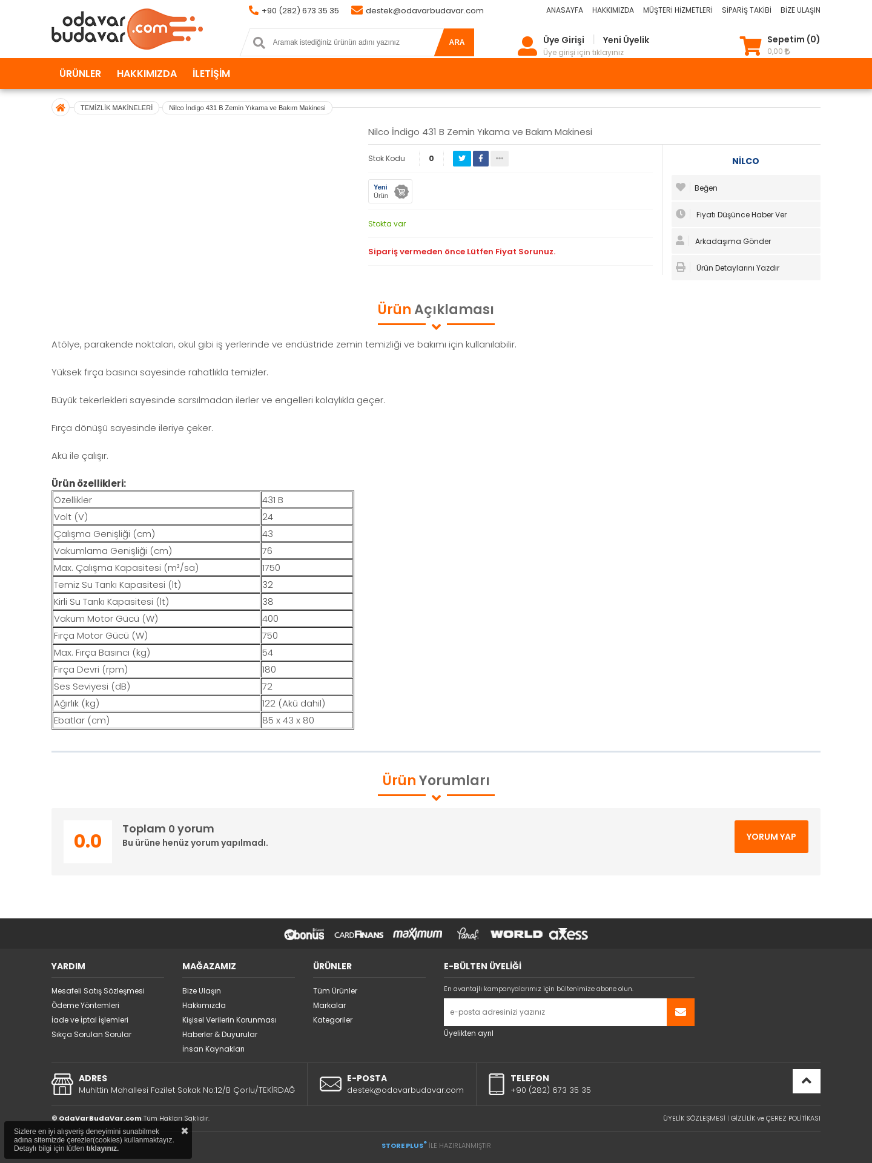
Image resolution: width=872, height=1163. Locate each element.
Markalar (329, 1005)
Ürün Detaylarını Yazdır (727, 267)
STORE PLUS (404, 1145)
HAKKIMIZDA (613, 10)
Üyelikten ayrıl (469, 1033)
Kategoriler (332, 1020)
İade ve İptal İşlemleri (89, 1020)
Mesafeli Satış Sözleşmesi (98, 991)
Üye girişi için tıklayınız (583, 52)
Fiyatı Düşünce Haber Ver (731, 214)
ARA (457, 42)
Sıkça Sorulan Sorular (91, 1034)
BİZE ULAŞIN (801, 10)
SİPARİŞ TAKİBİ (746, 10)
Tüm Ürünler (335, 991)
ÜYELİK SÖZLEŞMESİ (694, 1118)
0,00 (778, 51)
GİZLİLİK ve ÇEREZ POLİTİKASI (776, 1118)
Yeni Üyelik (626, 40)
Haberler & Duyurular (219, 1034)
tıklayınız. (102, 1148)
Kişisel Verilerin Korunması (229, 1020)
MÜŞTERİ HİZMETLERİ (678, 10)
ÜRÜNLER (80, 74)
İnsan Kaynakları (213, 1049)
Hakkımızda (204, 1005)
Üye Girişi (563, 40)
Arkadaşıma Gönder (723, 241)
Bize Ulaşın (201, 991)
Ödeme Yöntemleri (85, 1005)
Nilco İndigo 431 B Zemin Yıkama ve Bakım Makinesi (247, 107)
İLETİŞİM (211, 74)
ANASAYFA (564, 10)
